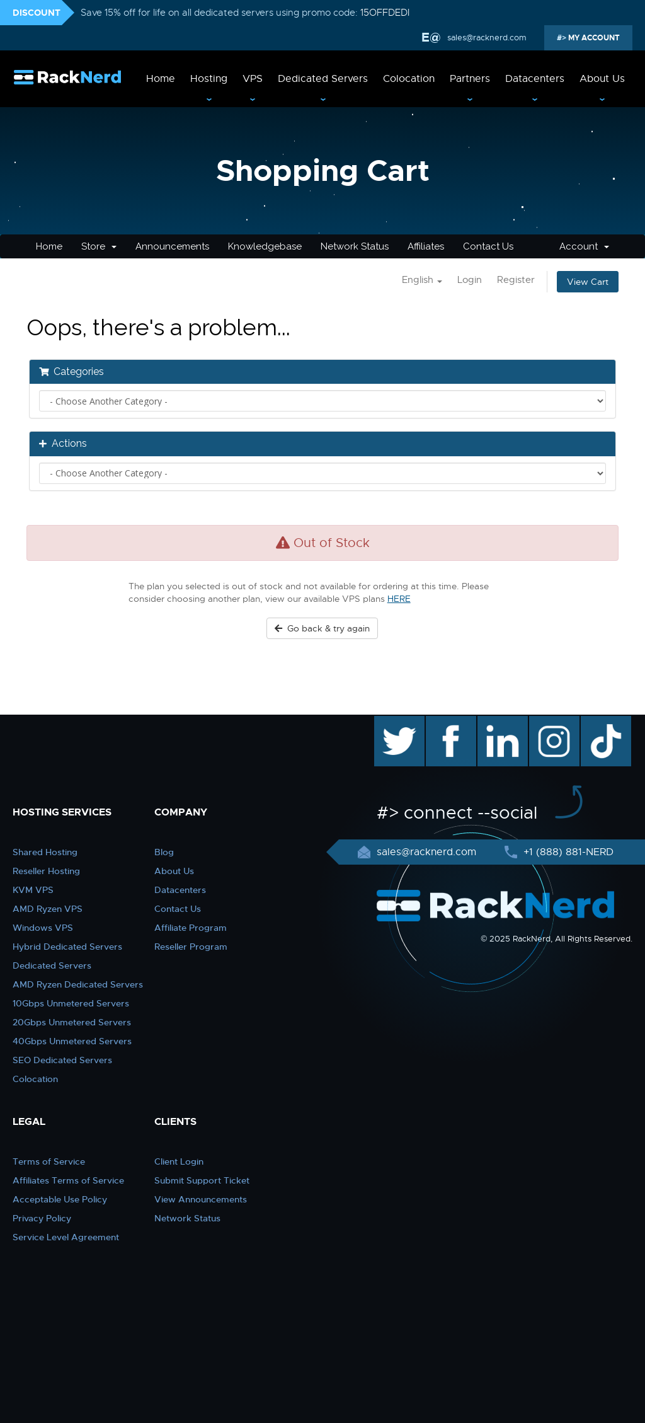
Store (99, 246)
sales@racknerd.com (486, 37)
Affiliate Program (190, 927)
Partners (470, 78)
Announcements (172, 246)
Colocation (409, 78)
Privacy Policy (42, 1218)
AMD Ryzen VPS (48, 908)
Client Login (178, 1161)
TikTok (597, 722)
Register (516, 279)
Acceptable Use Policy (60, 1199)
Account (584, 246)
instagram (552, 722)
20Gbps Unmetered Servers (72, 1022)
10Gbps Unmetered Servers (71, 1003)
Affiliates (426, 246)
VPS (253, 78)
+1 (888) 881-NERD (567, 852)
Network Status (355, 246)
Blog (164, 852)
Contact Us (488, 246)
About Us (602, 78)
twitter (390, 722)
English (422, 279)
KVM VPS (33, 890)
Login (469, 279)
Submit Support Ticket (201, 1180)
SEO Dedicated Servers (62, 1060)
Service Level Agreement (66, 1237)
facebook (449, 722)
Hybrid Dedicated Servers (67, 946)
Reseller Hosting (46, 871)
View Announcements (200, 1199)
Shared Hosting (45, 852)
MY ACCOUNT (593, 38)
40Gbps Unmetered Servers (72, 1041)
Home (160, 78)
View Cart (587, 281)
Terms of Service (49, 1161)
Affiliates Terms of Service (68, 1180)
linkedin (496, 722)
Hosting (208, 78)
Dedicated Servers (323, 78)
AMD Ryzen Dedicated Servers (78, 984)
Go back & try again (322, 628)
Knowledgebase (265, 246)
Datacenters (534, 78)
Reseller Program (190, 946)
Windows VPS (43, 927)
